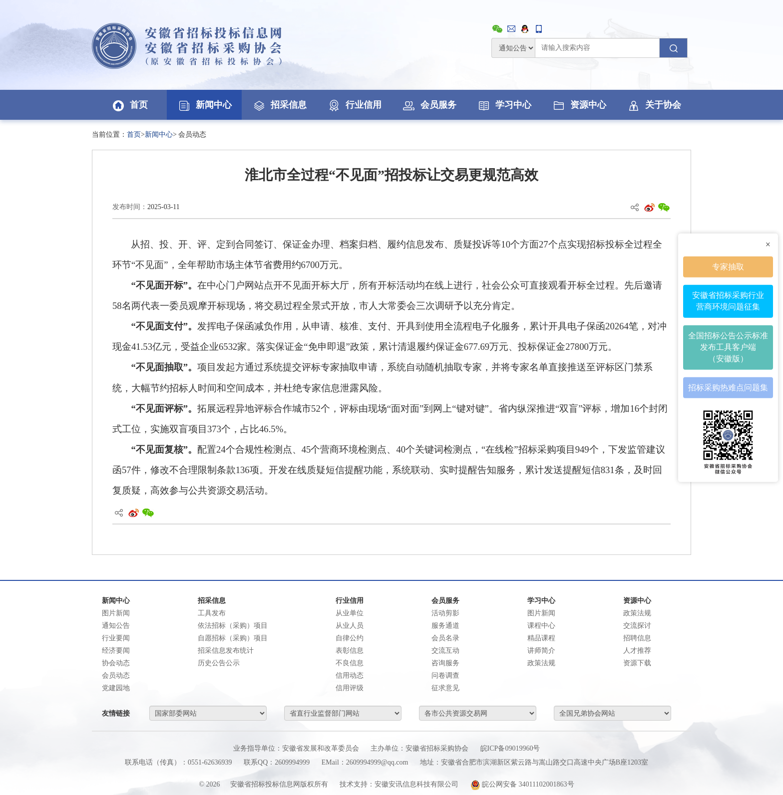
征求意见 (445, 688)
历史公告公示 (219, 663)
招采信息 (279, 105)
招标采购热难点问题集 (728, 387)
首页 (129, 105)
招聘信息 (637, 638)
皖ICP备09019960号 (510, 748)
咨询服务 (445, 663)
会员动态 (116, 675)
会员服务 (428, 105)
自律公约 (350, 638)
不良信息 (350, 663)
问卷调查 (445, 675)
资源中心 (578, 105)
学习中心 (503, 105)
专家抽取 (728, 266)
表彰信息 (350, 650)
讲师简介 (541, 650)
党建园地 (116, 688)
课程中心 (541, 625)
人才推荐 (637, 650)
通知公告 (116, 625)
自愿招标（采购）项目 (233, 638)
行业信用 (354, 105)
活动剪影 (445, 613)
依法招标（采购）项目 (233, 625)
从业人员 (350, 625)
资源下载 (637, 663)
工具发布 (212, 613)
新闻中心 (204, 105)
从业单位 (350, 613)
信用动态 (350, 675)
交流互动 (445, 650)
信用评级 (350, 688)
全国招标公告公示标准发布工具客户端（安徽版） (728, 347)
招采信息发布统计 (226, 650)
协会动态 (116, 663)
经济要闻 (116, 650)
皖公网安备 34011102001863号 (522, 784)
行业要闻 (116, 638)
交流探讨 (637, 625)
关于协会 (653, 105)
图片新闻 (116, 613)
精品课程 (541, 638)
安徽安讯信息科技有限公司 (416, 784)
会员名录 (445, 638)
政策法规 (541, 663)
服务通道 (445, 625)
